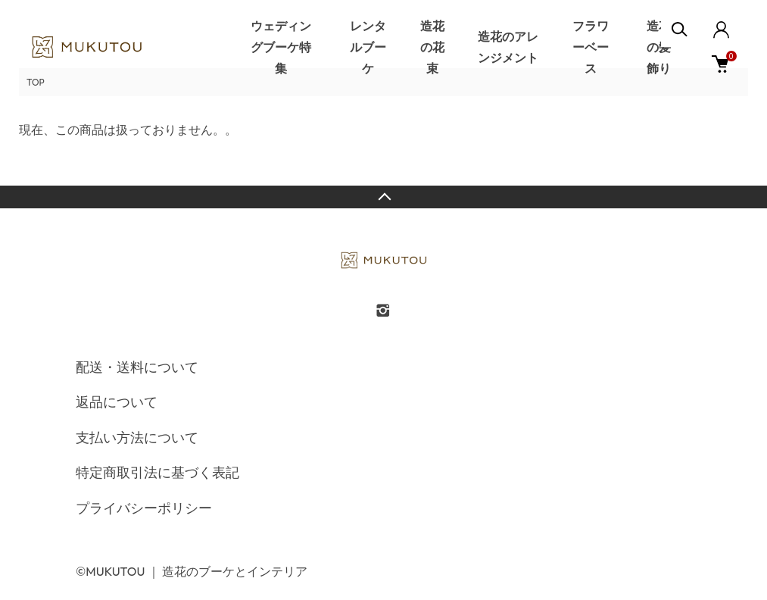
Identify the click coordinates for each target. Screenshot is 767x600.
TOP (36, 82)
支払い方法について (137, 437)
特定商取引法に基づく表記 (157, 472)
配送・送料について (137, 367)
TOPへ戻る (383, 197)
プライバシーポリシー (144, 508)
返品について (116, 402)
